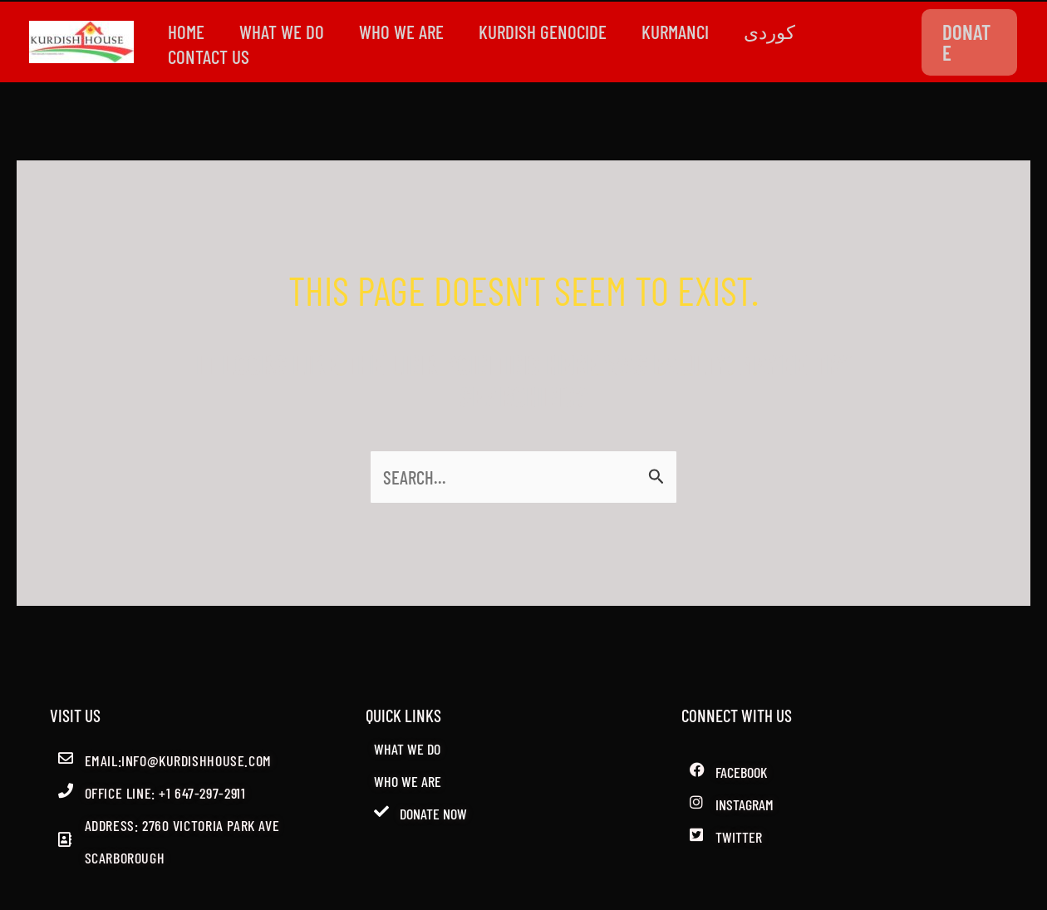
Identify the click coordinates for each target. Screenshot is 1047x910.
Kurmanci (690, 31)
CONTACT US (210, 56)
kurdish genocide (554, 31)
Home (188, 31)
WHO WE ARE (409, 31)
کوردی (788, 31)
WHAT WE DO (286, 31)
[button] (970, 42)
